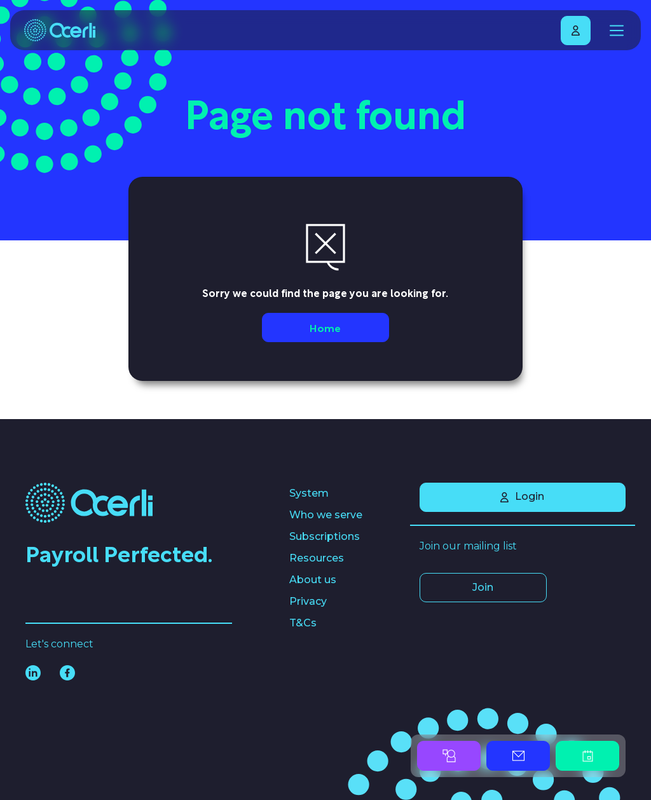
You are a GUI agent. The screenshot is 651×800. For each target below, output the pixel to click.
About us (312, 580)
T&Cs (303, 623)
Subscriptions (324, 536)
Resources (316, 558)
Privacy (308, 601)
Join (482, 587)
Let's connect (59, 644)
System (309, 493)
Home (325, 327)
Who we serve (325, 515)
